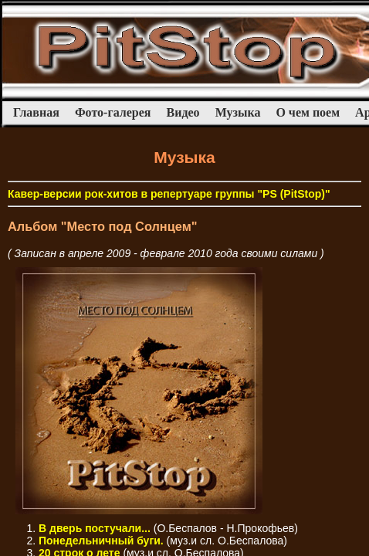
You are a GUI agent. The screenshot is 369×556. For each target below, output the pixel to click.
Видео (183, 113)
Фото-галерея (113, 113)
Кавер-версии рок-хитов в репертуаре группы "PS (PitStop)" (169, 194)
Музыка (238, 113)
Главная (36, 113)
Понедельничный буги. (101, 540)
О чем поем (308, 113)
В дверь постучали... (95, 528)
